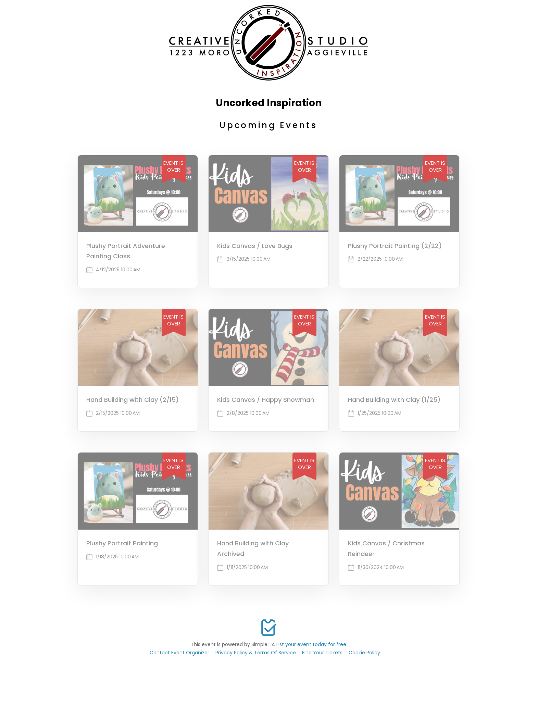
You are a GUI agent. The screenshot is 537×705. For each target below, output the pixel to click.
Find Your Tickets (322, 652)
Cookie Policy (364, 652)
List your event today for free (311, 644)
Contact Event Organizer (179, 652)
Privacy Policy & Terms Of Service (255, 652)
